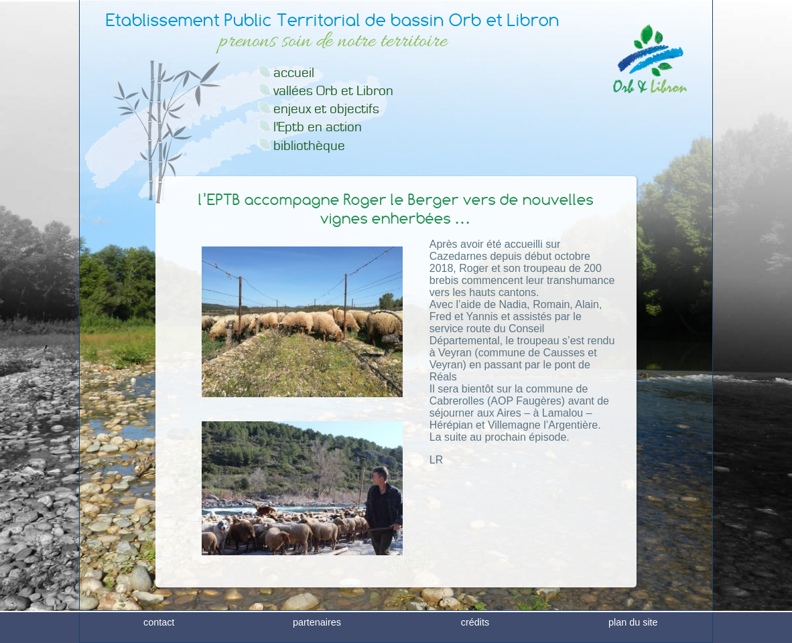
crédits (475, 632)
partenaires (317, 632)
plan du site (633, 632)
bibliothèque (309, 145)
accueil (293, 72)
